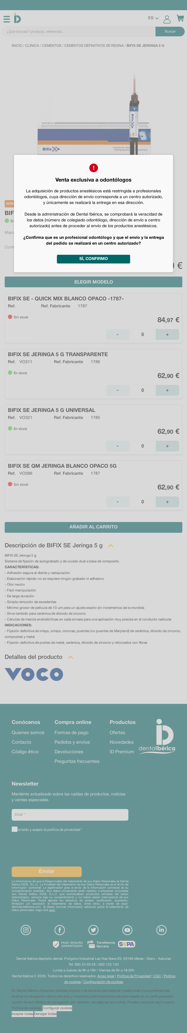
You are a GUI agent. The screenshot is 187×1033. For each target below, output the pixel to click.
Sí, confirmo (93, 259)
